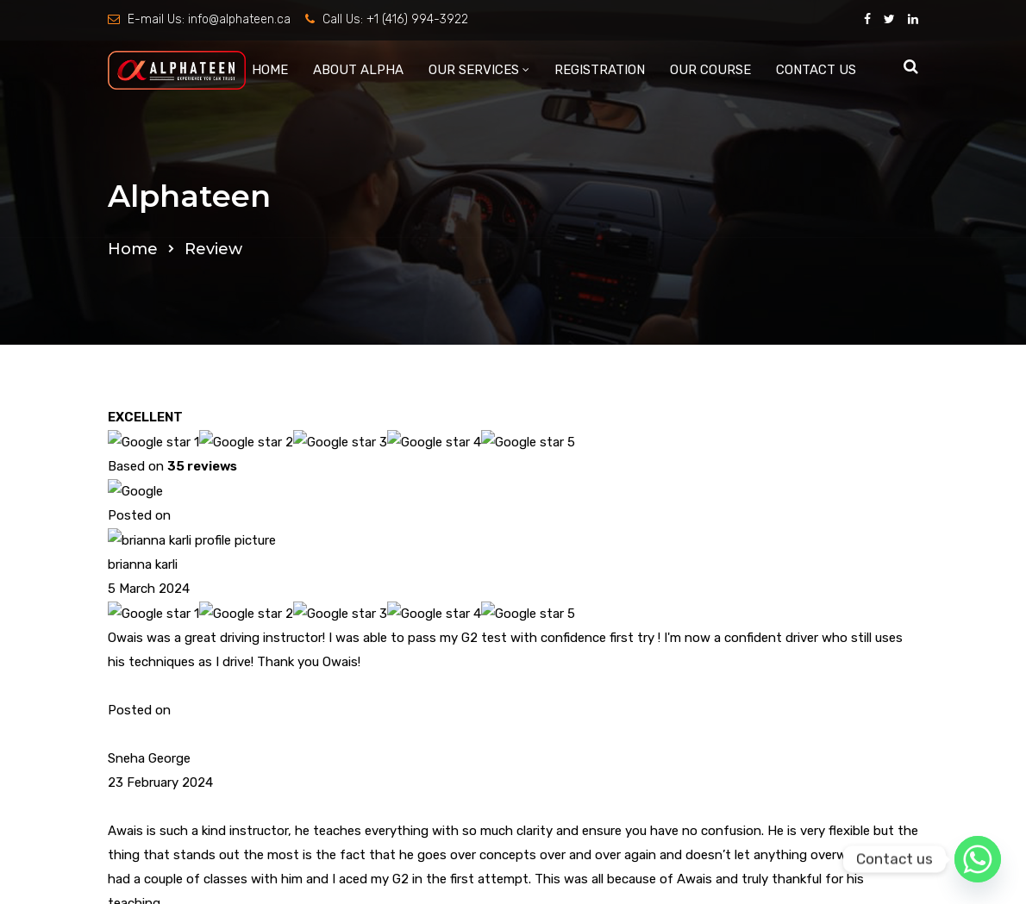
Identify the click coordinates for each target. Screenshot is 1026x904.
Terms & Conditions (722, 486)
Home (133, 249)
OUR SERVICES (474, 70)
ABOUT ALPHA (358, 70)
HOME (270, 70)
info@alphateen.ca (239, 19)
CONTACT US (816, 70)
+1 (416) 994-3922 (417, 19)
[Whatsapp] (977, 859)
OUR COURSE (710, 70)
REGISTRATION (599, 70)
